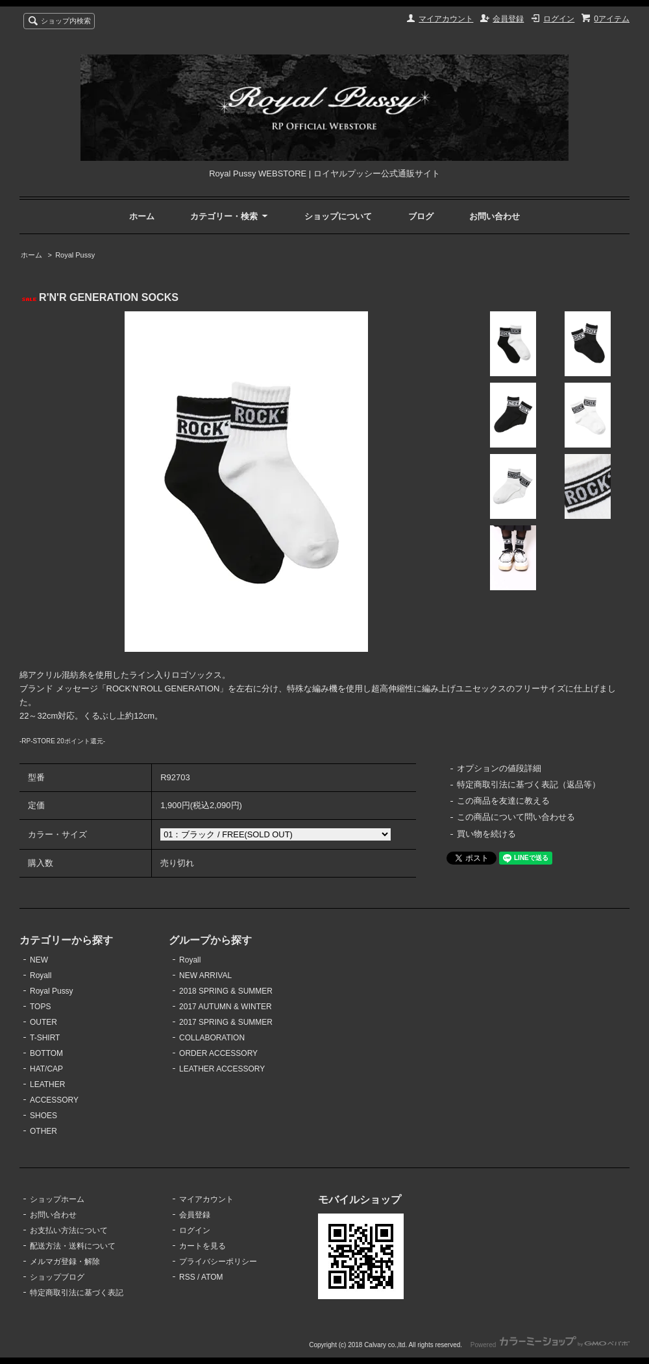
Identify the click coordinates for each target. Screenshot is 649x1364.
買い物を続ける (486, 834)
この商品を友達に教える (503, 801)
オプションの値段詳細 (499, 768)
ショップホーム (57, 1199)
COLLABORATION (212, 1037)
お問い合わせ (494, 216)
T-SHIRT (45, 1037)
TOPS (40, 1006)
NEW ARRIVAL (205, 975)
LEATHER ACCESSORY (222, 1068)
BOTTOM (46, 1053)
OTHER (43, 1131)
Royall (40, 975)
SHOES (43, 1115)
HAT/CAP (46, 1068)
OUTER (43, 1022)
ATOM (212, 1277)
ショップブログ (57, 1277)
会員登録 (508, 18)
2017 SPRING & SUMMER (226, 1022)
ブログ (421, 216)
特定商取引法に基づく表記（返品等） (528, 784)
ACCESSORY (54, 1100)
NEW (39, 959)
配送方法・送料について (73, 1245)
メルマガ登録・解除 (65, 1261)
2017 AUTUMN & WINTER (225, 1006)
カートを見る (202, 1245)
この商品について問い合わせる (516, 817)
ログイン (558, 18)
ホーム (141, 216)
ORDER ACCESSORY (218, 1053)
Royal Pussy (75, 255)
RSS (187, 1277)
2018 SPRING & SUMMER (226, 991)
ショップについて (338, 216)
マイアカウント (446, 18)
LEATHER (47, 1084)
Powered (550, 1344)
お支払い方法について (69, 1230)
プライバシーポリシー (218, 1261)
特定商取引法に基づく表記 (76, 1292)
